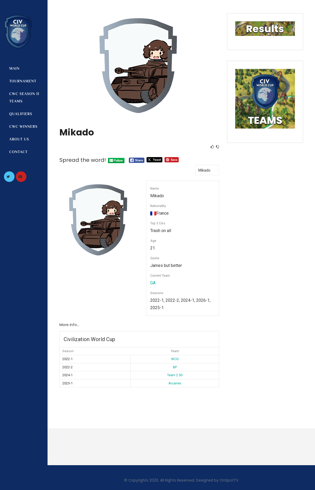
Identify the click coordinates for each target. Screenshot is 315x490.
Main (14, 68)
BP (175, 367)
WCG (175, 359)
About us (19, 139)
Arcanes (174, 383)
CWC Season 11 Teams (24, 97)
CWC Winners (23, 126)
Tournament (22, 81)
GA (153, 282)
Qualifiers (20, 114)
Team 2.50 (174, 375)
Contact (18, 152)
